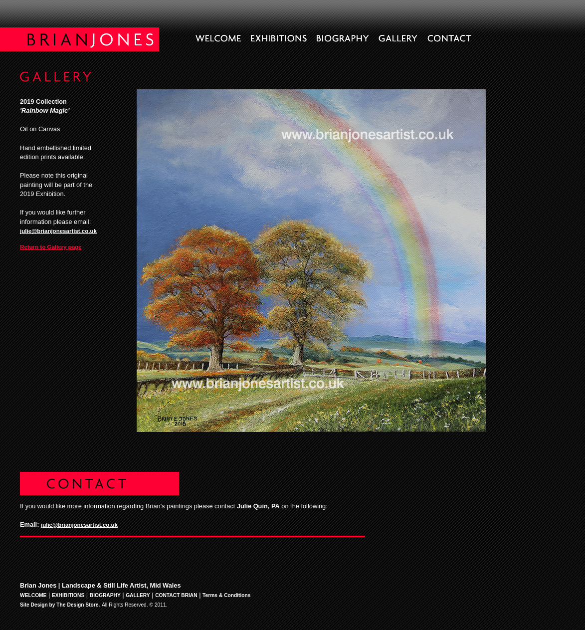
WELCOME (33, 595)
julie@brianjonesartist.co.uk (58, 231)
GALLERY (138, 595)
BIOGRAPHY (105, 595)
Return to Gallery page (51, 247)
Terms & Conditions (226, 595)
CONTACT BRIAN (176, 595)
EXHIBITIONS (68, 595)
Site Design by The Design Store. (60, 605)
